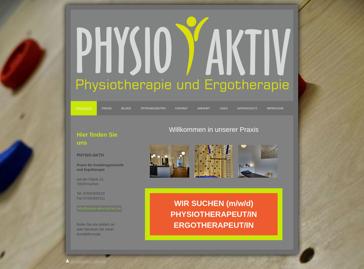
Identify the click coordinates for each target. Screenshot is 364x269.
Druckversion (79, 261)
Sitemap (100, 261)
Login (294, 261)
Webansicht (289, 266)
